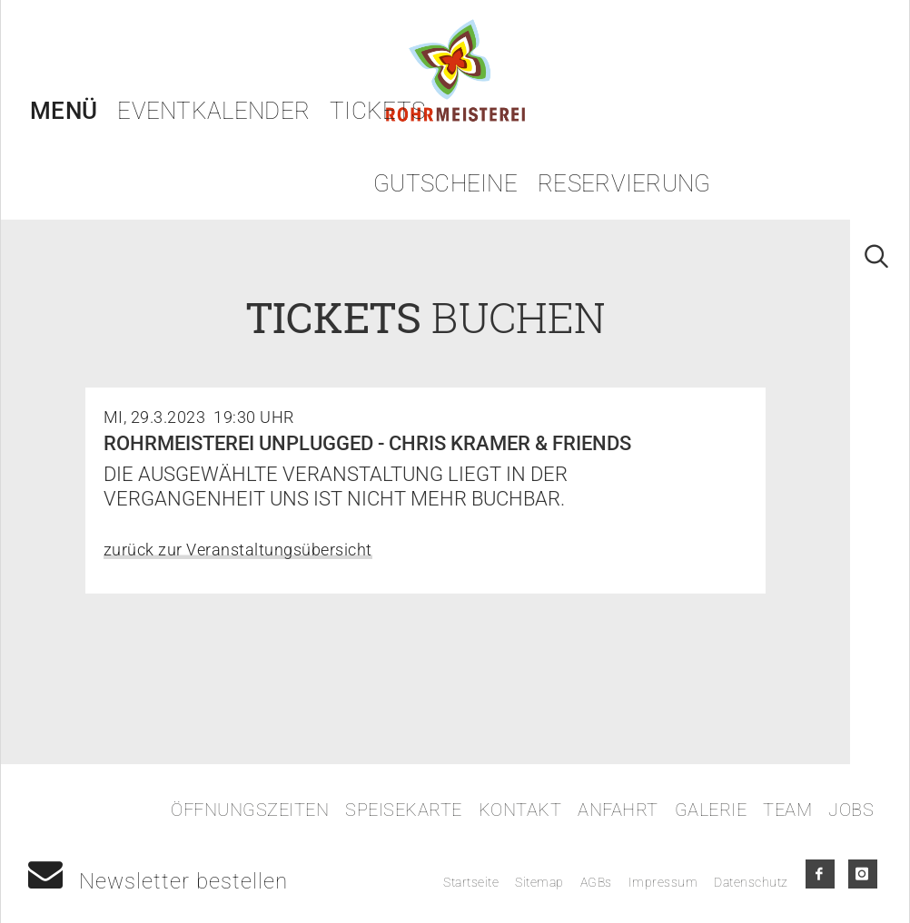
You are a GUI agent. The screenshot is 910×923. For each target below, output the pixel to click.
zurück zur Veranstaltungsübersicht (238, 549)
